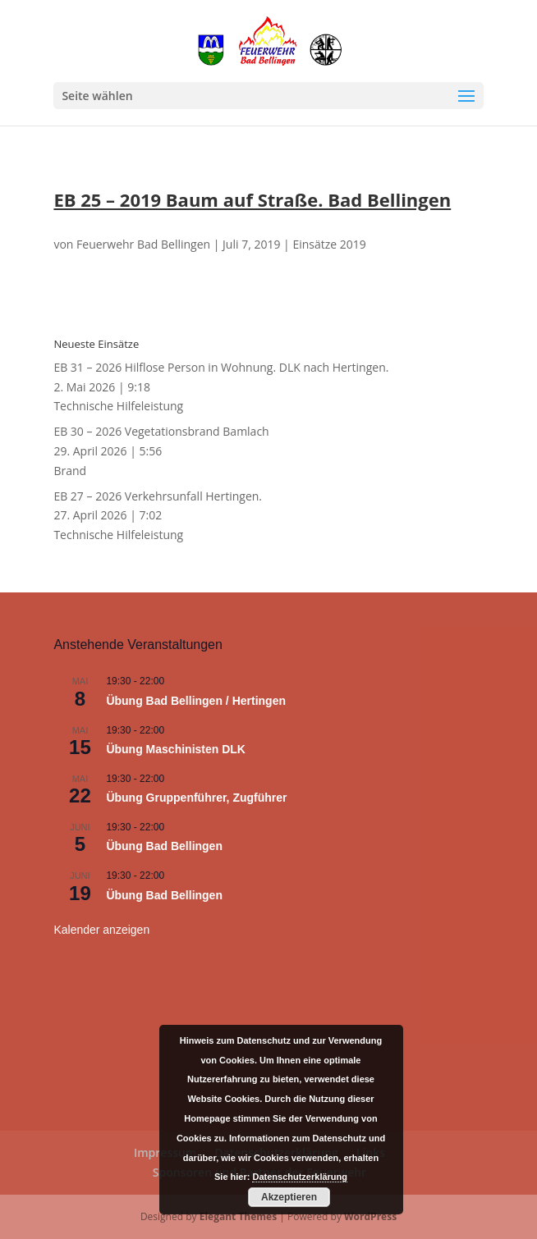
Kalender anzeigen (101, 929)
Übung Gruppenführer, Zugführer (196, 797)
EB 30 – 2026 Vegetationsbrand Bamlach (160, 431)
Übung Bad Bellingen (164, 846)
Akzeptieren (289, 1197)
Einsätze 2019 (328, 244)
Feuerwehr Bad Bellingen (143, 244)
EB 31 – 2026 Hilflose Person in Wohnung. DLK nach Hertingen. (220, 367)
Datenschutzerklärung (299, 1177)
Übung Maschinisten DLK (176, 749)
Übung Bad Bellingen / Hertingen (196, 700)
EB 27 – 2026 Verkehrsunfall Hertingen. (157, 496)
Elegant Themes (238, 1216)
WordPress (370, 1216)
